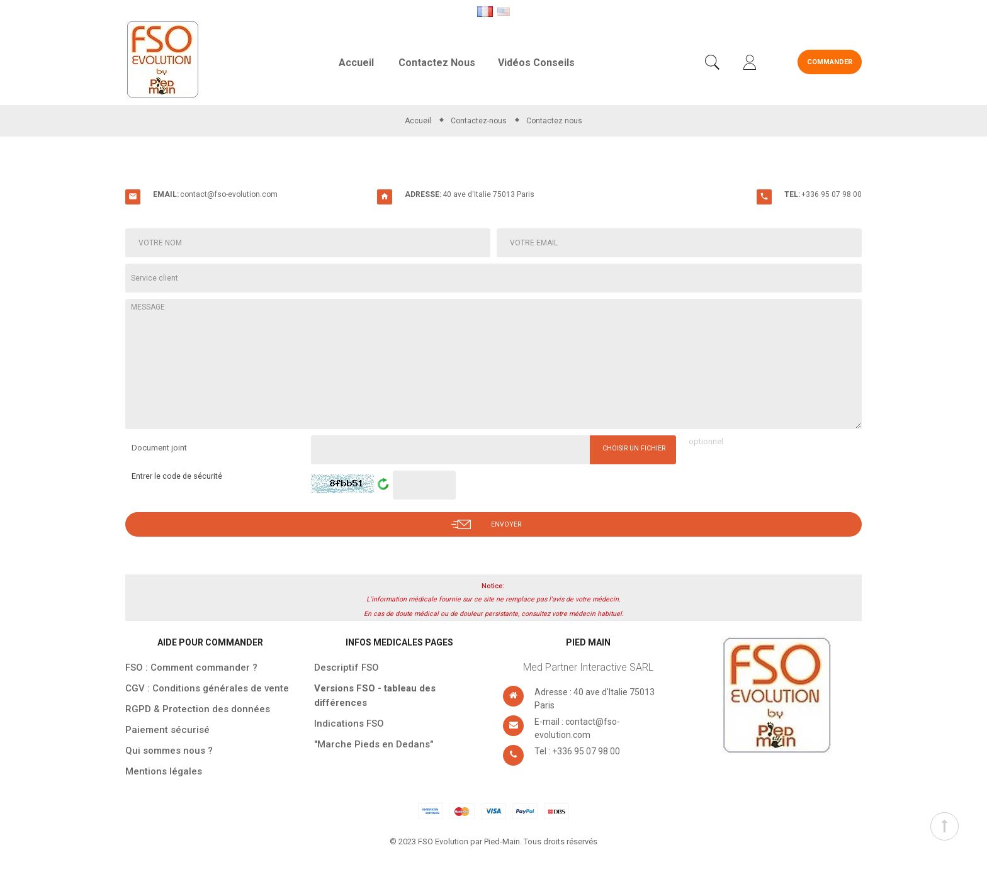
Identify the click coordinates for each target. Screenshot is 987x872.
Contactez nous (436, 63)
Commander (829, 62)
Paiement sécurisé (167, 731)
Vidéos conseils (536, 63)
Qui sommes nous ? (169, 751)
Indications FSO (349, 724)
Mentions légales (163, 772)
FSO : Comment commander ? (191, 668)
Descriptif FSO (346, 668)
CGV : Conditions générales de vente (207, 689)
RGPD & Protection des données (197, 710)
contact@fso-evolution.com (229, 194)
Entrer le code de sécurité (182, 477)
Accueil (356, 63)
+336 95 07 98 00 (831, 194)
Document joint (159, 447)
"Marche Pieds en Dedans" (373, 745)
